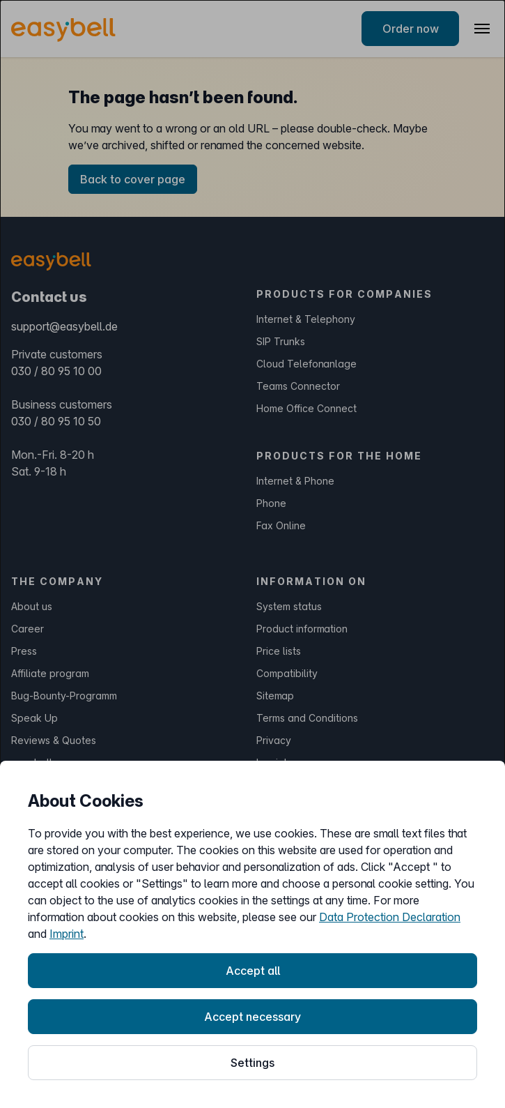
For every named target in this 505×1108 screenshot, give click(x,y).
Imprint (66, 934)
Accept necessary (252, 1017)
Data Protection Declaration (389, 917)
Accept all (253, 971)
